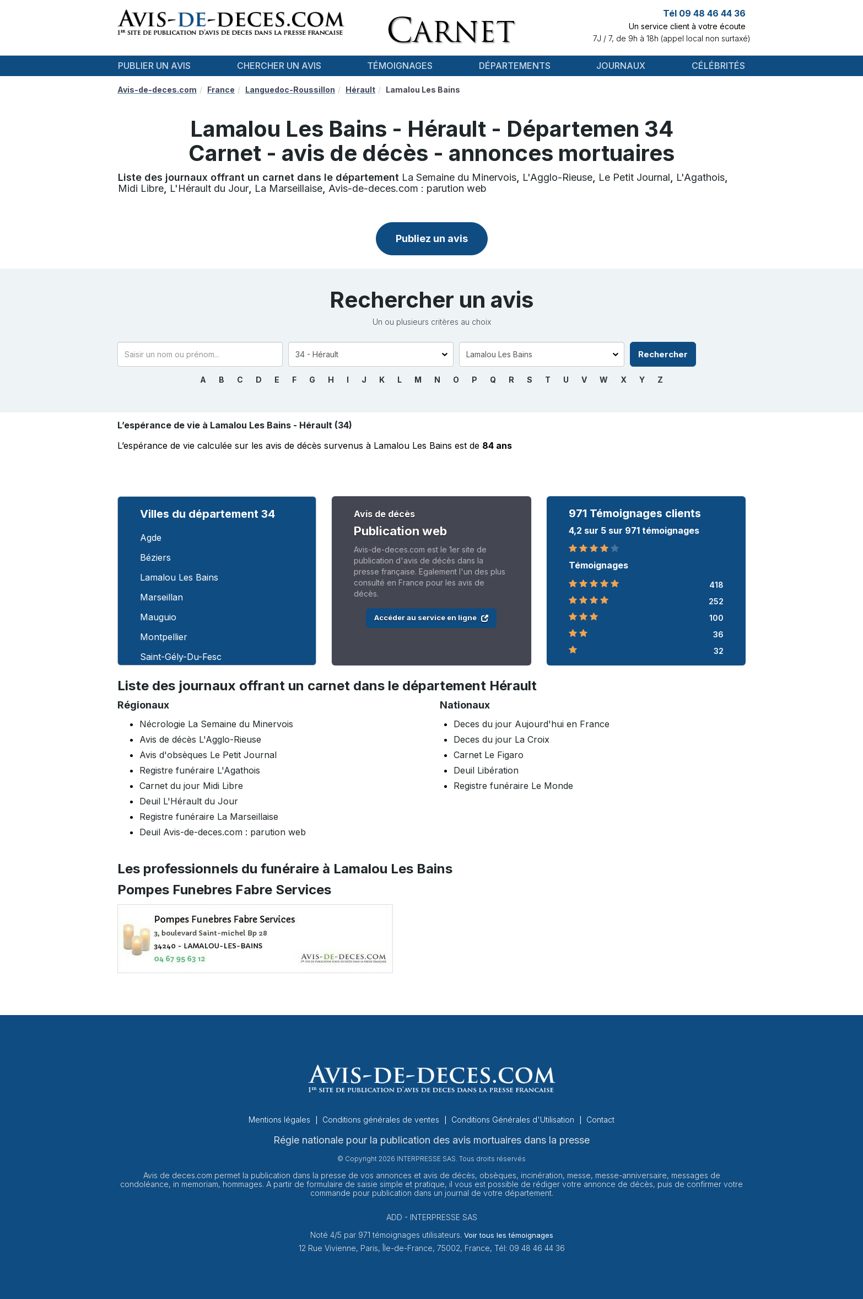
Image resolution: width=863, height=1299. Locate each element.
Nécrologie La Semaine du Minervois (216, 723)
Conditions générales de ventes (381, 1119)
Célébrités (718, 65)
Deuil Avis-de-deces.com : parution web (222, 832)
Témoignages (400, 65)
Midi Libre (141, 188)
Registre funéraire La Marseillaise (208, 816)
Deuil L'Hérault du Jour (188, 801)
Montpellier (163, 636)
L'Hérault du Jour (209, 188)
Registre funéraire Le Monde (513, 785)
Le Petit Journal (634, 177)
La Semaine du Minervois (459, 177)
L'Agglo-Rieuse (557, 177)
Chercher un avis (279, 65)
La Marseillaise (288, 188)
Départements (515, 65)
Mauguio (158, 616)
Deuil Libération (486, 770)
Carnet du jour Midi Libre (191, 785)
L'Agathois (700, 177)
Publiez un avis (432, 238)
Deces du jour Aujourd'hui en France (532, 723)
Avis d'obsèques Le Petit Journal (208, 754)
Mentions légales (280, 1119)
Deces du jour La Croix (501, 739)
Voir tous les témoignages (508, 1235)
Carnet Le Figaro (489, 754)
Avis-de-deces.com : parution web (407, 188)
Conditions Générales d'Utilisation (513, 1119)
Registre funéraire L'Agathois (199, 770)
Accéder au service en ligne (431, 617)
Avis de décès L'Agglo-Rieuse (200, 739)
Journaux (620, 65)
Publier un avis (154, 65)
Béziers (155, 557)
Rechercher (663, 354)
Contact (600, 1119)
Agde (150, 537)
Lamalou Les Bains (179, 577)
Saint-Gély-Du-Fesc (181, 656)
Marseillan (161, 597)
